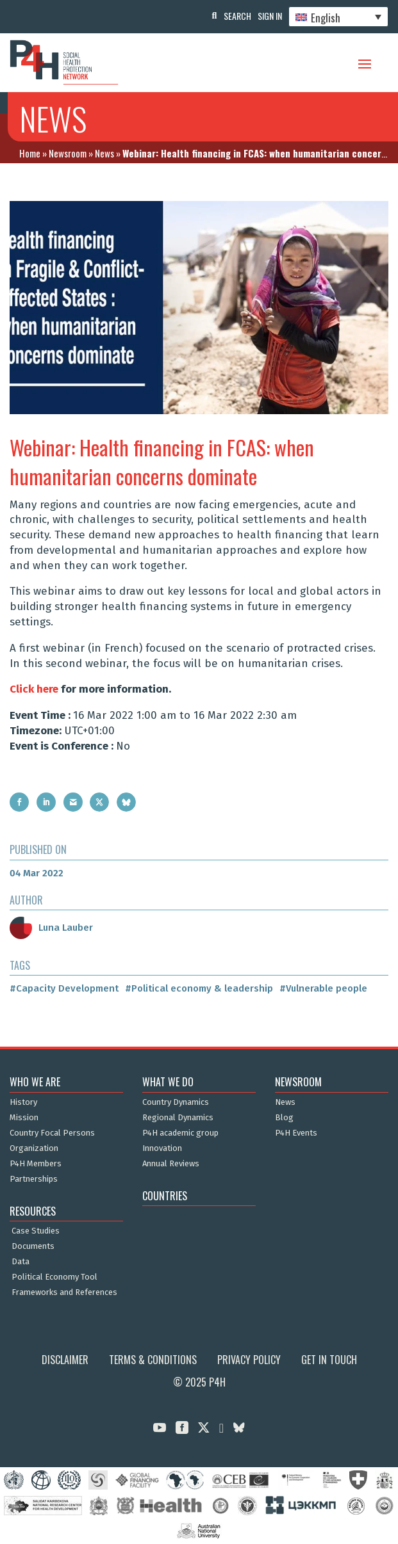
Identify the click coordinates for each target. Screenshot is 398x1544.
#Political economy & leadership (199, 988)
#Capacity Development (64, 988)
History (23, 1102)
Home (29, 153)
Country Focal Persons (52, 1133)
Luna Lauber (51, 927)
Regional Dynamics (177, 1117)
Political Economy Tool (54, 1277)
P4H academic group (180, 1133)
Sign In (270, 15)
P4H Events (296, 1133)
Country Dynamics (175, 1102)
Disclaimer (65, 1359)
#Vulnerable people (323, 988)
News (104, 153)
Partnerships (34, 1179)
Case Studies (36, 1230)
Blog (284, 1117)
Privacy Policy (249, 1359)
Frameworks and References (64, 1292)
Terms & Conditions (153, 1359)
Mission (24, 1117)
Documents (33, 1246)
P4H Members (36, 1163)
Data (20, 1261)
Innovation (162, 1148)
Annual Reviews (170, 1163)
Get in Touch (329, 1359)
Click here (34, 689)
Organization (34, 1148)
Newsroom (68, 153)
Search (237, 15)
